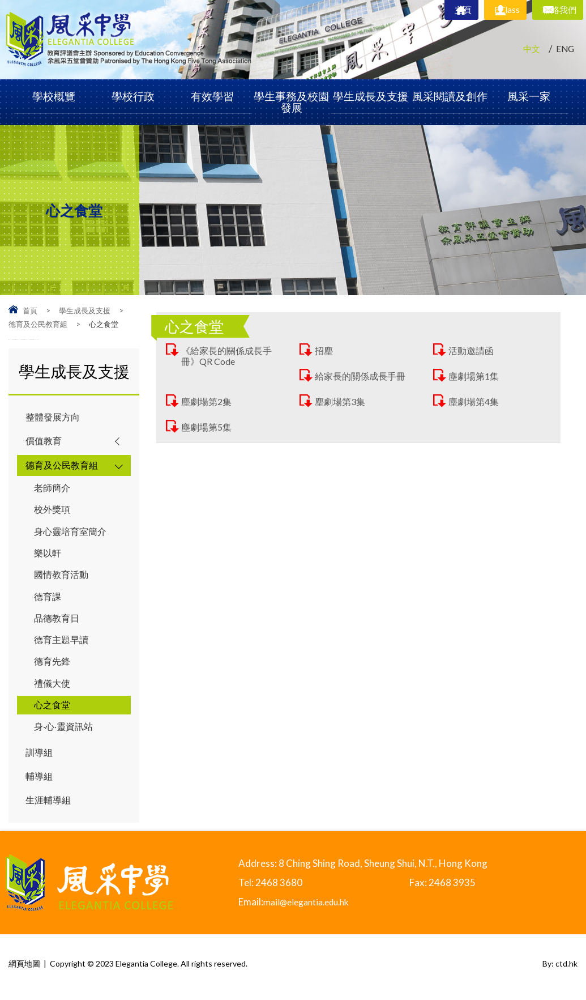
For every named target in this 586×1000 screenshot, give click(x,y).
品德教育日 (58, 622)
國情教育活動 (63, 578)
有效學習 (212, 96)
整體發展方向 (54, 417)
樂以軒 (48, 555)
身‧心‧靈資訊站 (65, 732)
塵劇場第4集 (475, 401)
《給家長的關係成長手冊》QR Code (229, 355)
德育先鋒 (53, 666)
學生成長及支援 (370, 96)
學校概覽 (53, 96)
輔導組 (39, 783)
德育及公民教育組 (37, 324)
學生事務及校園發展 (291, 102)
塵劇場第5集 (208, 427)
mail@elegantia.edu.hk (311, 908)
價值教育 (44, 442)
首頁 (30, 310)
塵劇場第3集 (342, 401)
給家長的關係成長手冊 (363, 376)
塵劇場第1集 (475, 376)
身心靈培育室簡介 (72, 533)
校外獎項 (53, 511)
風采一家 (528, 96)
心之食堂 (53, 710)
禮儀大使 (53, 688)
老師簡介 (53, 489)
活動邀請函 (472, 350)
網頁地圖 (24, 970)
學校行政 (133, 96)
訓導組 (39, 758)
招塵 (324, 350)
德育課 (48, 600)
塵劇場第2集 (208, 401)
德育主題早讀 (63, 644)
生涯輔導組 (49, 807)
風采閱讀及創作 (449, 96)
